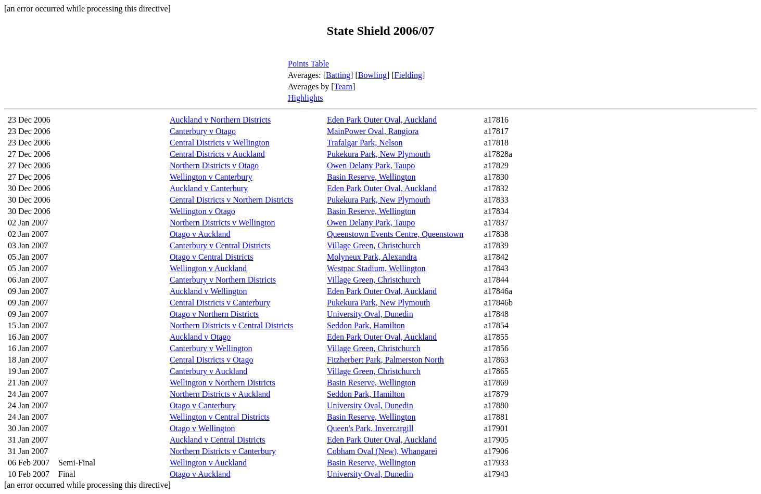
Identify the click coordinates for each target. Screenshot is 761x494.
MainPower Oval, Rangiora (372, 131)
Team (343, 86)
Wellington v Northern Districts (222, 382)
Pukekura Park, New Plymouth (378, 154)
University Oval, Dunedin (370, 314)
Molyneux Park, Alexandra (372, 256)
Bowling (372, 75)
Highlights (305, 98)
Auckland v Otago (200, 336)
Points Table (308, 63)
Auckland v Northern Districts (220, 119)
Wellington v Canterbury (211, 176)
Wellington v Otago (202, 211)
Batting (338, 75)
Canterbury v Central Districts (220, 245)
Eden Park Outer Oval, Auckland (382, 119)
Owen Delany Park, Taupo (371, 165)
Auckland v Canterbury (209, 188)
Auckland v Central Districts (217, 439)
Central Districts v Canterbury (220, 302)
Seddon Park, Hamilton (366, 325)
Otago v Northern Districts (214, 314)
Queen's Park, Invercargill (370, 428)
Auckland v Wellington (208, 291)
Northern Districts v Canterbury (223, 451)
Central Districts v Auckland (217, 154)
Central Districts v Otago (211, 359)
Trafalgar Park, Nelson (365, 142)
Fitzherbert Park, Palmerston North (385, 359)
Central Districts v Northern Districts (231, 199)
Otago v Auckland (200, 234)
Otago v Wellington (202, 428)
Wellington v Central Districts (220, 416)
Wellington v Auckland (208, 268)
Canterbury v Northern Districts (223, 279)
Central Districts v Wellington (220, 142)
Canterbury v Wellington (211, 348)
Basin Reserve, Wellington (371, 176)
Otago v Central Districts (211, 256)
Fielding (408, 75)
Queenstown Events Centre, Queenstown (395, 234)
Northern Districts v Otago (214, 165)
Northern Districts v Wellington (222, 222)
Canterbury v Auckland (208, 371)
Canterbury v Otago (203, 131)
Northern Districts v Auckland (220, 394)
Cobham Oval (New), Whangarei (382, 451)
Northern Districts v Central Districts (231, 325)
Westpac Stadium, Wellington (376, 268)
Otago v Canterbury (203, 405)
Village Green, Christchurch (374, 245)
